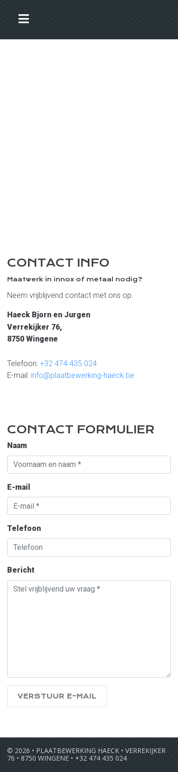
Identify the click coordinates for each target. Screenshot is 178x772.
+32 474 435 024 (68, 363)
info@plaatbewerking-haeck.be (82, 375)
